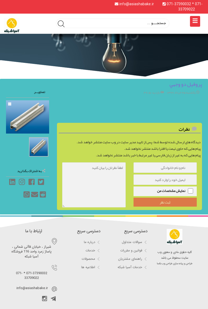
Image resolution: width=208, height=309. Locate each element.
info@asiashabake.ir (135, 4)
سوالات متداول (132, 242)
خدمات (90, 250)
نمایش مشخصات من (171, 190)
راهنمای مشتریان (130, 259)
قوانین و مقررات (131, 250)
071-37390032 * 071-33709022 (183, 6)
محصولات (88, 259)
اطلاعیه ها (88, 267)
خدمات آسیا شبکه (130, 267)
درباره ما (89, 242)
